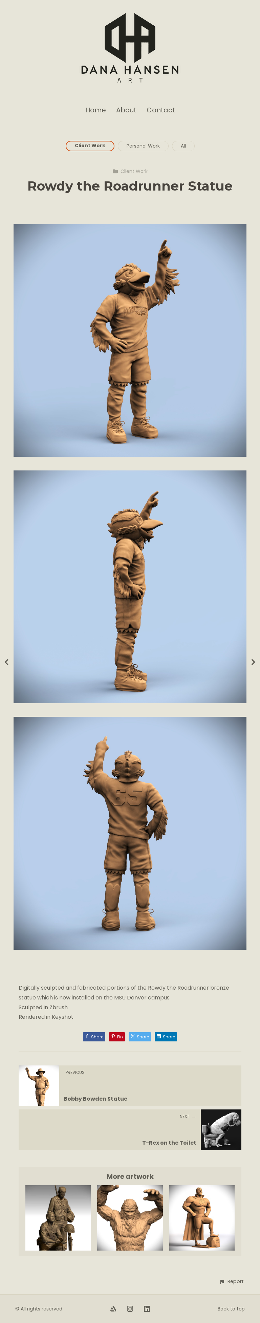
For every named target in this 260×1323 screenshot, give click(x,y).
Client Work (90, 145)
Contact (161, 110)
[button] (231, 1281)
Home (95, 110)
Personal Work (143, 145)
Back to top (231, 1308)
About (126, 110)
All (183, 145)
